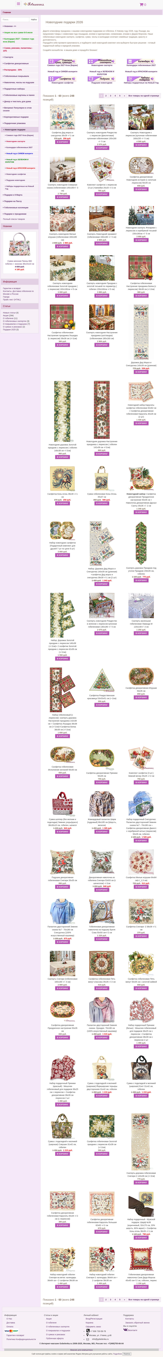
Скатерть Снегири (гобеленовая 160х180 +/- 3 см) (62, 980)
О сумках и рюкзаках (12, 327)
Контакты (129, 1319)
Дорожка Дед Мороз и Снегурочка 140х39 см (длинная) (141, 364)
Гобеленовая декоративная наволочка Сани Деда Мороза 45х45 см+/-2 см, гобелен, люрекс (141, 1277)
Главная (7, 12)
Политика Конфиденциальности (21, 1339)
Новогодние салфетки (15, 174)
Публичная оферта (55, 1338)
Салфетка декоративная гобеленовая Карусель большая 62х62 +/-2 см (102, 1222)
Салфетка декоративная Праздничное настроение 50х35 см (62, 1028)
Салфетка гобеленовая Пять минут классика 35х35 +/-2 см (102, 980)
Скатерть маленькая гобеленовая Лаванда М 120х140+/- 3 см (141, 624)
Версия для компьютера (81, 1350)
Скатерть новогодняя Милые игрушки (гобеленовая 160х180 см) (62, 237)
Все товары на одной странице (143, 96)
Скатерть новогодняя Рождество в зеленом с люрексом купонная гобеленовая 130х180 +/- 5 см (102, 624)
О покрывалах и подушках (15, 324)
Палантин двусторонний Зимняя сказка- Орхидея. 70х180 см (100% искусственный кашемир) (102, 1028)
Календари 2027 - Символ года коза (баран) (18, 40)
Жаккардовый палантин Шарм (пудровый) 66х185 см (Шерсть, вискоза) (101, 822)
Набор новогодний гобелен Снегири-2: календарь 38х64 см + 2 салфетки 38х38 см (101, 1277)
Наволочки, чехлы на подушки (18, 82)
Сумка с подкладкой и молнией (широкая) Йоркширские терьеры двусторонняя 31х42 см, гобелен (102, 1086)
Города (6, 297)
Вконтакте (130, 1330)
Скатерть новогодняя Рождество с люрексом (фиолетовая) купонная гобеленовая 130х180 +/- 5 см (102, 137)
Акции (5, 315)
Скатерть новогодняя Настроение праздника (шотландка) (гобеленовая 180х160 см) (101, 335)
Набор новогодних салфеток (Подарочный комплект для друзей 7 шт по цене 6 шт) (62, 546)
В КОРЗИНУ (62, 142)
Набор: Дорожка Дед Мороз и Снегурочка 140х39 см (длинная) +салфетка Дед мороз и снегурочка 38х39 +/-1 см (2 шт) (102, 573)
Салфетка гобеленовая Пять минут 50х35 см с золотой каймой (141, 980)
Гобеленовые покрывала (16, 76)
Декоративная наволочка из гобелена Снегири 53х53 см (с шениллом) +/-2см (102, 880)
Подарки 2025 (9, 329)
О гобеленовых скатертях (14, 321)
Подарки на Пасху (12, 201)
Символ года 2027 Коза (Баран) (19, 135)
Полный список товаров (14, 219)
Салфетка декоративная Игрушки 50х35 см (141, 689)
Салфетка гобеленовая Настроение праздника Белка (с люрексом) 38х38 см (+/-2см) (141, 286)
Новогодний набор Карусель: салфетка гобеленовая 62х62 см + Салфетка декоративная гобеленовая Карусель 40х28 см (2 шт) (141, 411)
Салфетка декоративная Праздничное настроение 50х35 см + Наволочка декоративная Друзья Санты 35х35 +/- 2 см (141, 500)
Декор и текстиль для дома (17, 101)
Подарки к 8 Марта (12, 195)
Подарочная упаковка (14, 123)
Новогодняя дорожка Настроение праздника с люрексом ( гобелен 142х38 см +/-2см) (101, 444)
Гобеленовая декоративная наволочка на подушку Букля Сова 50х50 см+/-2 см (101, 930)
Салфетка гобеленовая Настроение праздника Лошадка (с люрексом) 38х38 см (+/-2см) (62, 335)
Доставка (10, 1323)
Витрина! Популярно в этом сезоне (17, 109)
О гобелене (8, 318)
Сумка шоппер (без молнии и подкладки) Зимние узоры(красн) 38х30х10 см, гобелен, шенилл (62, 822)
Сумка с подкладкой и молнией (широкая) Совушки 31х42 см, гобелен (62, 1144)
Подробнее (117, 1354)
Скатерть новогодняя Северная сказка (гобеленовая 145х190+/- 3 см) (62, 188)
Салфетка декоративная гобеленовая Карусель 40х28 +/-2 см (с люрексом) (62, 1216)
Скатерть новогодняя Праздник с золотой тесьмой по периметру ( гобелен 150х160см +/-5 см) (102, 286)
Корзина (89, 1323)
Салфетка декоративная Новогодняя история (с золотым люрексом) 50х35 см (141, 180)
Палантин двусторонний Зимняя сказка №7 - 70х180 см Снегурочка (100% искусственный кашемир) (62, 931)
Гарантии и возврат (12, 288)
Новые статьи (9, 313)
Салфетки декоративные (16, 63)
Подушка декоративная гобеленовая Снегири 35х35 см (62, 878)
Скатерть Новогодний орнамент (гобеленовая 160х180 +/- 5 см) (102, 235)
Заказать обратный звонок (137, 1323)
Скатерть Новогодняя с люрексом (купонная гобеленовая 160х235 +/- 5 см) (141, 135)
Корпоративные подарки (16, 117)
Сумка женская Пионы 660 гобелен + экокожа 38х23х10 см (19, 265)
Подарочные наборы (14, 89)
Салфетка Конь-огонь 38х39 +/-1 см (62, 495)
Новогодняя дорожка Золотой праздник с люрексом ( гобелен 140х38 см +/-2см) (62, 448)
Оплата (9, 1326)
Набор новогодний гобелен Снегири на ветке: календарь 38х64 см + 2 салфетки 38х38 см (62, 1277)
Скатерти (8, 57)
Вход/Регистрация (94, 1319)
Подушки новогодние (15, 180)
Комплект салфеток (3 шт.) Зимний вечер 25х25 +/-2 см (141, 774)
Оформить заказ (93, 1326)
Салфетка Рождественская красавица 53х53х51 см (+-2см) (101, 697)
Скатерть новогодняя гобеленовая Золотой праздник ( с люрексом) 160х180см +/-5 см (62, 286)
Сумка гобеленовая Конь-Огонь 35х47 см (101, 495)
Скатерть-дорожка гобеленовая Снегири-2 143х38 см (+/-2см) (141, 1174)
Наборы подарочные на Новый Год (19, 187)
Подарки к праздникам (14, 214)
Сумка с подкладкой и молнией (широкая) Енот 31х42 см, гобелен (141, 1086)
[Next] (124, 95)
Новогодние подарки (14, 129)
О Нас (9, 1319)
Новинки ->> (9, 26)
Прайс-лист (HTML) (12, 299)
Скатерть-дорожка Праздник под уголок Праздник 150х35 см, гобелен (141, 571)
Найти (34, 19)
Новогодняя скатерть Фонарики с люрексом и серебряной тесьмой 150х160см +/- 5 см (141, 231)
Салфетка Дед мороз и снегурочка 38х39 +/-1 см (62, 134)
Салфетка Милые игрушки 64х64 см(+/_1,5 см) (141, 878)
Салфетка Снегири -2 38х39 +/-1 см (141, 928)
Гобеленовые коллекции (15, 207)
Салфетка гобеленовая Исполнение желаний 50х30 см (62, 768)
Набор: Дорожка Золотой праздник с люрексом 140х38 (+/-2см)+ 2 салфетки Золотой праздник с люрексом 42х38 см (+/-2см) (62, 646)
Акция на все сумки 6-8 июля (18, 32)
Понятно (127, 1354)
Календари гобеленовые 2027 (18, 147)
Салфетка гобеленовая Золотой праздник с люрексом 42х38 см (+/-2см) (102, 1144)
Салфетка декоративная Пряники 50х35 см (101, 774)
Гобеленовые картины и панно (19, 95)
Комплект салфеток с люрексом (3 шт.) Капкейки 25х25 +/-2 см (102, 186)
